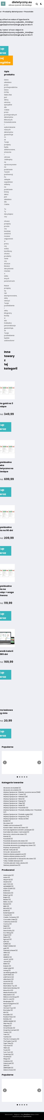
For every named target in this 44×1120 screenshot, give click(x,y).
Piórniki (7, 836)
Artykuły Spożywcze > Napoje (14, 801)
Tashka (7, 1037)
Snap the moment (11, 1030)
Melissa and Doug (11, 997)
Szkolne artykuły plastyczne (14, 856)
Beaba (7, 900)
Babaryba (8, 893)
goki (6, 948)
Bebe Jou (7, 902)
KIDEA (6, 964)
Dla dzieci (8, 823)
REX (5, 1012)
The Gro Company (11, 1039)
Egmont (7, 939)
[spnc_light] (41, 4)
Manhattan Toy (10, 986)
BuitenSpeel (8, 913)
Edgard (7, 935)
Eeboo (6, 937)
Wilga (6, 1059)
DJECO (7, 928)
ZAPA (6, 1065)
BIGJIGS (7, 908)
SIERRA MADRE (9, 1021)
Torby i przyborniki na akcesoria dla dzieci (19, 859)
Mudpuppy (8, 1001)
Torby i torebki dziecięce (13, 861)
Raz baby (8, 1010)
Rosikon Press (9, 1017)
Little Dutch (8, 979)
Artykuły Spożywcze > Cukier (14, 794)
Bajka (6, 897)
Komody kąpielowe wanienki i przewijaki (18, 830)
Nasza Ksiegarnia (11, 1004)
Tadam (7, 1032)
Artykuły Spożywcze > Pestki (14, 805)
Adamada (8, 875)
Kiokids (7, 966)
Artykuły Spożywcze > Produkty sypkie (18, 814)
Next (39, 762)
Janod (7, 961)
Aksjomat (8, 880)
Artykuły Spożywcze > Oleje (14, 803)
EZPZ (6, 942)
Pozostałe (8, 839)
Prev (5, 762)
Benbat (7, 904)
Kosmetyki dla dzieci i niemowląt (16, 832)
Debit (6, 926)
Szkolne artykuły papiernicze (14, 854)
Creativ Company (11, 917)
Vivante (7, 1057)
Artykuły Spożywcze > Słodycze (16, 819)
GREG (6, 953)
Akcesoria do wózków (12, 790)
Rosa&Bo (8, 1015)
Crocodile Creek (10, 919)
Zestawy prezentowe (11, 865)
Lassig (7, 970)
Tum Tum (8, 1052)
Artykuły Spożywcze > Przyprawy (16, 817)
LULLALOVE (8, 981)
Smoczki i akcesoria (11, 852)
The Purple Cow (10, 1041)
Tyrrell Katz (8, 1054)
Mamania (8, 984)
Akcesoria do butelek (12, 788)
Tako (6, 1034)
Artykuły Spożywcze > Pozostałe (15, 808)
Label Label (8, 968)
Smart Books (9, 1028)
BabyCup (8, 895)
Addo (6, 877)
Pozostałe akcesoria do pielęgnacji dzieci (19, 845)
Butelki (6, 821)
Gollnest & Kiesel (10, 950)
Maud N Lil (8, 990)
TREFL (6, 1048)
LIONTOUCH (8, 977)
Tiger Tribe (8, 1043)
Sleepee (7, 1026)
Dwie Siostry (8, 931)
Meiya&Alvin (9, 995)
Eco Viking (8, 933)
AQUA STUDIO (9, 888)
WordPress (27, 1114)
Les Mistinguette (10, 973)
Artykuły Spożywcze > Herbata (15, 797)
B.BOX (6, 891)
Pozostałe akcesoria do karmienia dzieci (19, 843)
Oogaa (7, 1006)
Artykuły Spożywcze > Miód (13, 799)
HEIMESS (7, 957)
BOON (6, 911)
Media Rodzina (10, 992)
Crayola (7, 915)
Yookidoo (8, 1061)
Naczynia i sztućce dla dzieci (15, 834)
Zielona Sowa (9, 1070)
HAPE (6, 955)
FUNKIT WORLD (9, 946)
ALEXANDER (8, 886)
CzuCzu (7, 924)
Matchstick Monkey (11, 988)
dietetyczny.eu (22, 2)
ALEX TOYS (8, 884)
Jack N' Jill (8, 959)
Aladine (7, 882)
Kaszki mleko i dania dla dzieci (15, 828)
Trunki (6, 1050)
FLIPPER (7, 944)
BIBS (6, 906)
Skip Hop (7, 1023)
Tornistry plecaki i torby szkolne (15, 863)
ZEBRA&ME (8, 1068)
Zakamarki (8, 1063)
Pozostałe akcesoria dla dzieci (15, 841)
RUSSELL (7, 1019)
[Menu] (3, 4)
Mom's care (8, 999)
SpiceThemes (27, 1116)
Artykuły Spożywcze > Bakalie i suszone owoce (21, 792)
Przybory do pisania (11, 848)
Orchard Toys (9, 1008)
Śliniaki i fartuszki (10, 850)
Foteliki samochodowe (12, 825)
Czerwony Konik (10, 922)
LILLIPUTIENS (8, 975)
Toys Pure (8, 1046)
